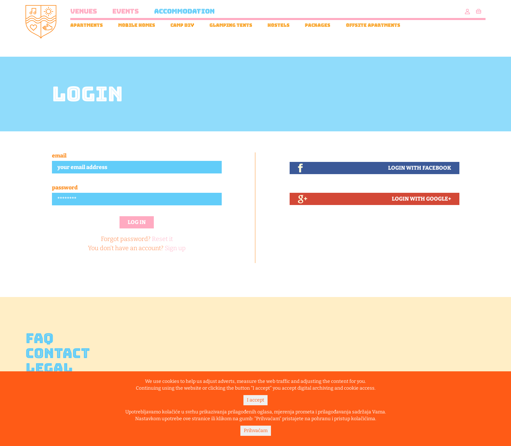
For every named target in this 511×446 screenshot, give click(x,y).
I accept (255, 400)
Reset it (162, 239)
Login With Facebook (419, 168)
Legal (49, 368)
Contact (57, 353)
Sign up (175, 248)
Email (59, 155)
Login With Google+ (421, 199)
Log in (137, 222)
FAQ (39, 338)
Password (65, 187)
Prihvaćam (256, 430)
